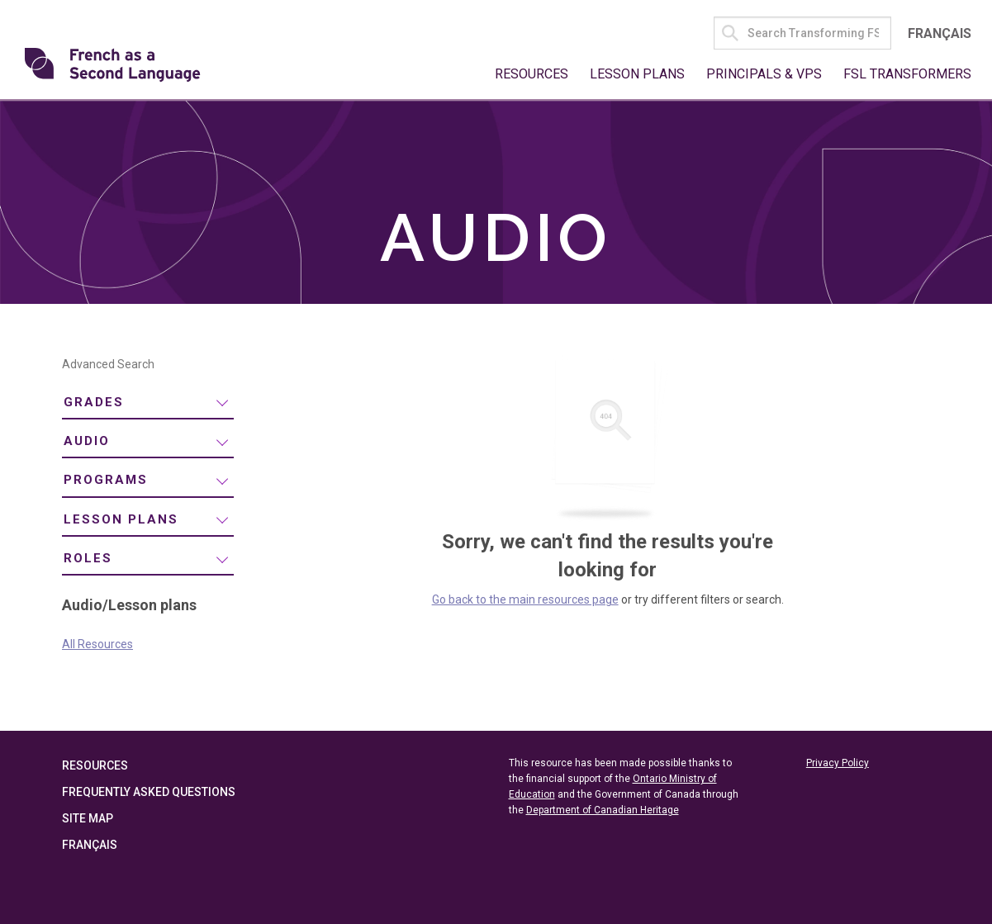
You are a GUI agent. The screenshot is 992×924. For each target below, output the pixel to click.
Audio (87, 441)
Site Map (87, 818)
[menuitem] (148, 402)
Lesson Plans (637, 74)
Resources (531, 74)
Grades (94, 402)
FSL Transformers (907, 74)
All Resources (97, 644)
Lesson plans (121, 519)
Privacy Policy (837, 763)
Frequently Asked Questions (148, 791)
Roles (88, 558)
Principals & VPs (764, 74)
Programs (106, 479)
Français (939, 33)
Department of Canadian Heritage (602, 810)
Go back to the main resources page (525, 599)
